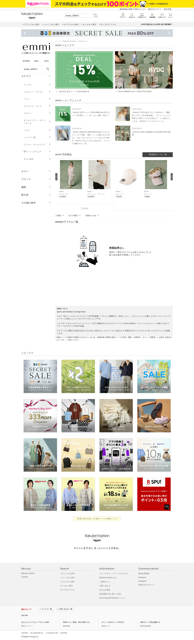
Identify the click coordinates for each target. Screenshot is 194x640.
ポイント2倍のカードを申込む (113, 622)
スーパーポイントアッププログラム (113, 573)
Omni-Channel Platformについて (112, 598)
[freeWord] (36, 69)
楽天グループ (153, 9)
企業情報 (24, 633)
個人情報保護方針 (36, 633)
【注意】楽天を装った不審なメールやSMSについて (97, 519)
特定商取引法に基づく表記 (110, 594)
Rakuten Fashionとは (107, 578)
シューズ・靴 (37, 137)
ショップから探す (67, 578)
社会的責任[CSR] (52, 633)
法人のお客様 (104, 590)
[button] (71, 181)
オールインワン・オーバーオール (37, 121)
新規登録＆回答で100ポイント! (132, 9)
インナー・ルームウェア (37, 144)
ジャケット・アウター (37, 91)
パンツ (37, 99)
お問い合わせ (104, 586)
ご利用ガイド (104, 582)
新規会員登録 (143, 573)
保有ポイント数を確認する (150, 622)
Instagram (142, 581)
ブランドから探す (67, 573)
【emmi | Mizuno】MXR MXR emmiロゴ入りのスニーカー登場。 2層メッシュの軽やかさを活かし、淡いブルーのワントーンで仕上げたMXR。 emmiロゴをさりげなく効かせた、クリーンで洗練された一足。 (91, 138)
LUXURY (24, 577)
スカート (37, 113)
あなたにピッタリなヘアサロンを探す (35, 622)
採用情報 (63, 633)
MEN (36, 61)
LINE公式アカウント (146, 585)
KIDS (46, 61)
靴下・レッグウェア (37, 151)
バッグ (37, 130)
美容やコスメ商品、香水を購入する (76, 622)
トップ (58, 41)
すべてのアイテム (67, 590)
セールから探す (66, 586)
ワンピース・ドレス (37, 106)
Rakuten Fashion (69, 41)
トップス (37, 84)
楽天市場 (167, 9)
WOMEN (26, 61)
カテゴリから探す (67, 582)
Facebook (142, 577)
